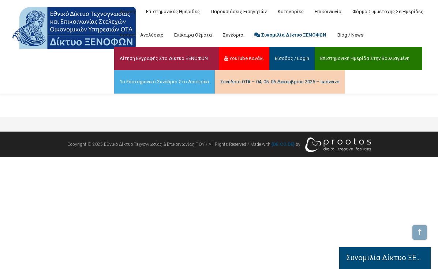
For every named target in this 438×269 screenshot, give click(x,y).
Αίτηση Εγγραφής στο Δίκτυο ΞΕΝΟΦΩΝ (164, 58)
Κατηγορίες (291, 11)
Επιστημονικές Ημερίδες (173, 11)
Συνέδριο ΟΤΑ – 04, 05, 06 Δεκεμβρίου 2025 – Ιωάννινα (280, 81)
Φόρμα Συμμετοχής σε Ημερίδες (387, 11)
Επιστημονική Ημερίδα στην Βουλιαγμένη (364, 58)
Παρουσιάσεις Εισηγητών (239, 11)
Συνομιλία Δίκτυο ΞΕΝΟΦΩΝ (290, 35)
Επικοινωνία (328, 11)
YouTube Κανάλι (244, 58)
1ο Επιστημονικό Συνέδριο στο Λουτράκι (164, 81)
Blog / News (350, 35)
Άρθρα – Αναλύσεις (141, 35)
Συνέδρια (233, 35)
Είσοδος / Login (292, 58)
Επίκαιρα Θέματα (193, 35)
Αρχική (127, 11)
